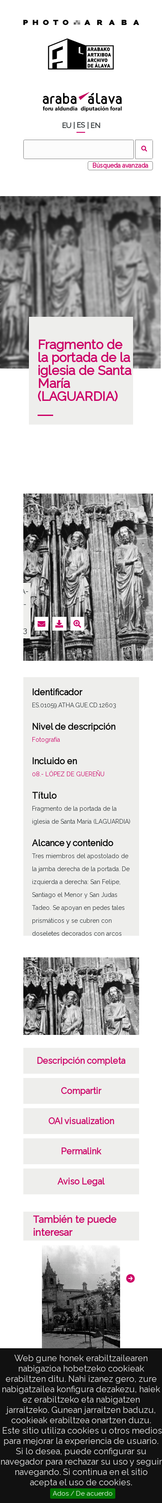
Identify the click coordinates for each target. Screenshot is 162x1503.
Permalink (81, 1151)
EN (95, 126)
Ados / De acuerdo (83, 1493)
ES (80, 125)
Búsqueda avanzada (120, 165)
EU (66, 126)
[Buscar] (78, 149)
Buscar (144, 149)
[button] (130, 1278)
